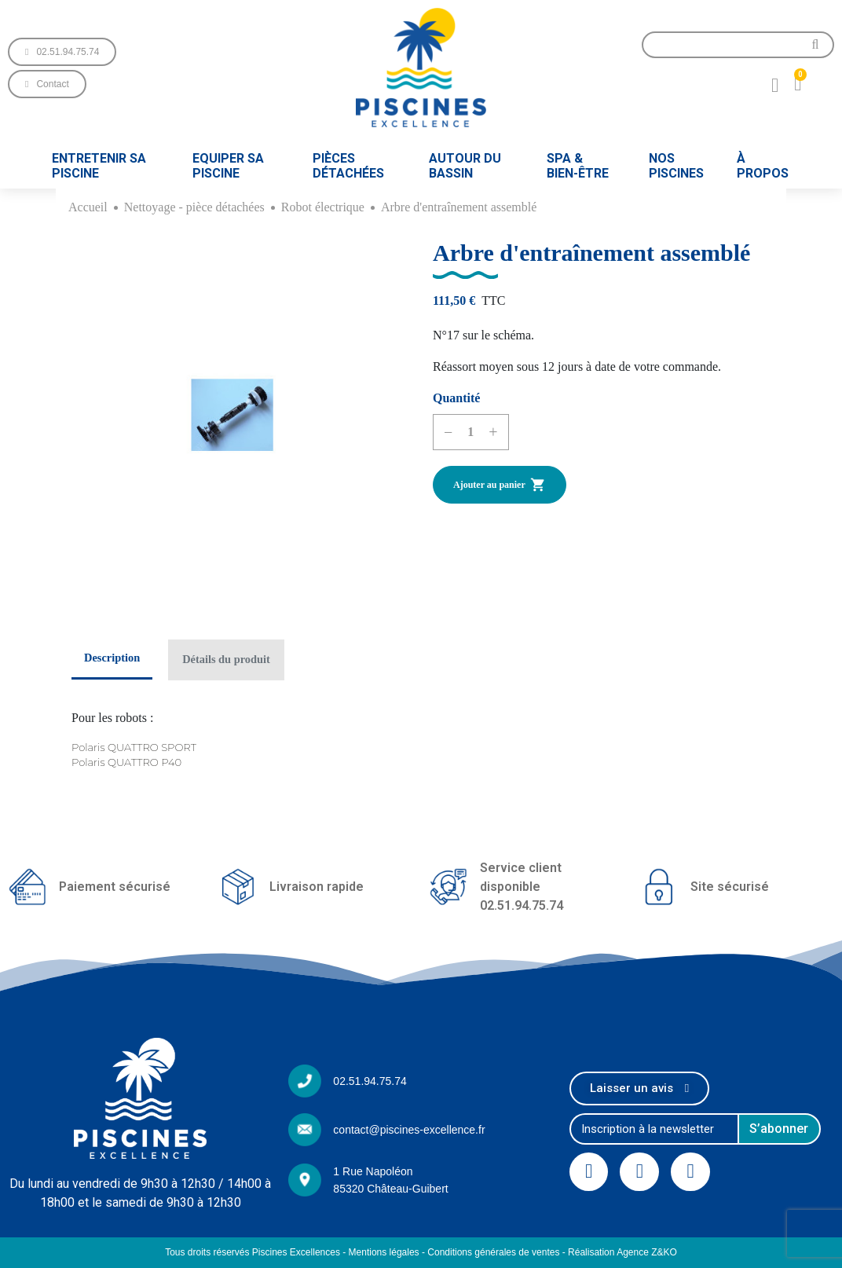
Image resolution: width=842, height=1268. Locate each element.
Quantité (456, 398)
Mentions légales (384, 1252)
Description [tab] (112, 657)
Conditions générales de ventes (493, 1252)
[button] (62, 52)
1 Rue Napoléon (372, 1171)
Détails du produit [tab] (226, 659)
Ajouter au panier (499, 485)
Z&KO (664, 1252)
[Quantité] (470, 432)
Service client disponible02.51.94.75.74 (521, 886)
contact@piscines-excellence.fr (409, 1129)
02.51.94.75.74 (369, 1081)
